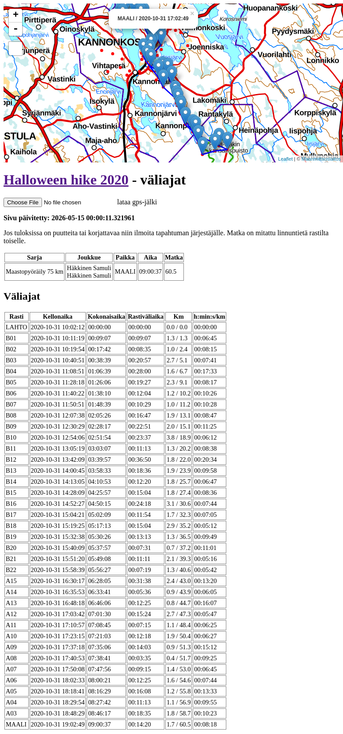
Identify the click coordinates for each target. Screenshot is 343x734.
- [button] (15, 29)
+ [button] (16, 15)
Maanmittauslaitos (321, 159)
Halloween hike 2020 (66, 180)
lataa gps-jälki (80, 202)
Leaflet (285, 159)
